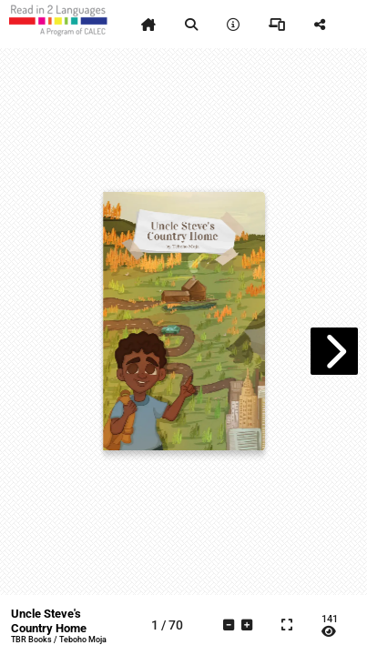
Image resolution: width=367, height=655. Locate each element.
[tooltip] (148, 24)
